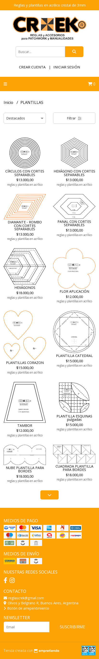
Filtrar (74, 118)
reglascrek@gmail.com (24, 598)
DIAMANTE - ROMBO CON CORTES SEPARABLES (25, 225)
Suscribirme (72, 626)
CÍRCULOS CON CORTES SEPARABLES (24, 173)
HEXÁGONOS (24, 287)
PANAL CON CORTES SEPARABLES (74, 223)
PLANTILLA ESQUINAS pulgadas (74, 418)
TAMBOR (24, 425)
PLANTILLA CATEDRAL (74, 355)
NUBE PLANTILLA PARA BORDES (25, 469)
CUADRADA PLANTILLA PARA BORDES (74, 468)
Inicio (9, 102)
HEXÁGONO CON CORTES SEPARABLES (74, 173)
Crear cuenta (32, 67)
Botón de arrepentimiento (26, 608)
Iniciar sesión (66, 67)
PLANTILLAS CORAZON (25, 362)
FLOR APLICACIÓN (74, 291)
